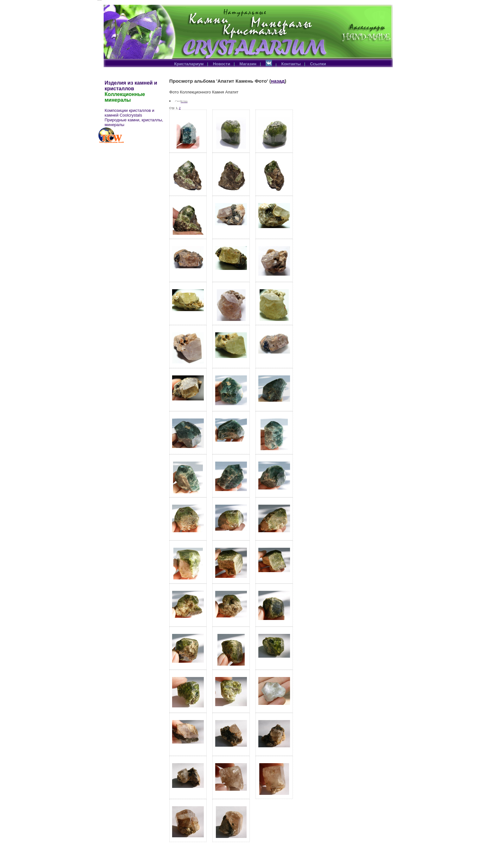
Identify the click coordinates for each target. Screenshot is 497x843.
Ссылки (318, 63)
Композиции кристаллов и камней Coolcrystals (129, 113)
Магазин (248, 63)
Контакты (290, 63)
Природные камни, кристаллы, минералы (134, 122)
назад (278, 81)
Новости (221, 63)
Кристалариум (189, 63)
